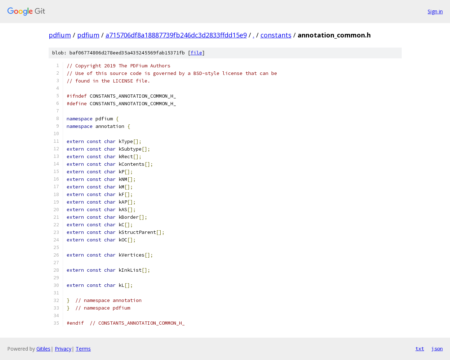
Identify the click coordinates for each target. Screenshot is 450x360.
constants (275, 35)
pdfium (60, 35)
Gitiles (43, 348)
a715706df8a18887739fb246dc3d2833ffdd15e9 (176, 35)
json (437, 348)
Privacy (63, 348)
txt (419, 348)
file (196, 53)
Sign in (435, 11)
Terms (83, 348)
